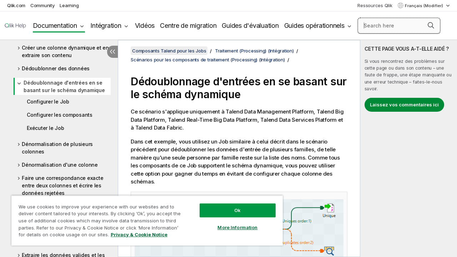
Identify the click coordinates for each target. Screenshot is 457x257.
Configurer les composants (59, 115)
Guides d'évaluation (250, 25)
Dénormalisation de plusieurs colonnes (57, 148)
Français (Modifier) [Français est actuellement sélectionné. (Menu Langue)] (424, 5)
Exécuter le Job (45, 128)
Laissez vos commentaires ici (404, 104)
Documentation (55, 25)
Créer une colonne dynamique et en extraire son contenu (65, 51)
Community (42, 5)
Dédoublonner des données (56, 68)
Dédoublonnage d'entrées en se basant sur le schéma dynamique (64, 86)
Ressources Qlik (374, 5)
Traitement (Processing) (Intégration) (254, 51)
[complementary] (408, 148)
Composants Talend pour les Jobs (169, 51)
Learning (69, 5)
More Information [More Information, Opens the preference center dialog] (232, 222)
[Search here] (399, 25)
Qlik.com (16, 5)
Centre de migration (188, 25)
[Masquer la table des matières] (112, 52)
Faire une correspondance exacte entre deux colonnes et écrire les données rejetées (62, 185)
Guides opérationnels (314, 25)
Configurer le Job (48, 102)
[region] (143, 218)
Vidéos (145, 25)
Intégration (105, 25)
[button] (431, 25)
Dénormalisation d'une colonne (60, 165)
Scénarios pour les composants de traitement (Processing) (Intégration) (208, 59)
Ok (232, 205)
